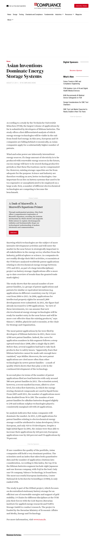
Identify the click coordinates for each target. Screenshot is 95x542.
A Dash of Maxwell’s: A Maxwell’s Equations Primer (26, 205)
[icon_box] (16, 6)
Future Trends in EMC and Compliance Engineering (72, 82)
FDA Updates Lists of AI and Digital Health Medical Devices (75, 89)
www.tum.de (40, 519)
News (8, 61)
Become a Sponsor (76, 70)
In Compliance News (29, 83)
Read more (14, 232)
